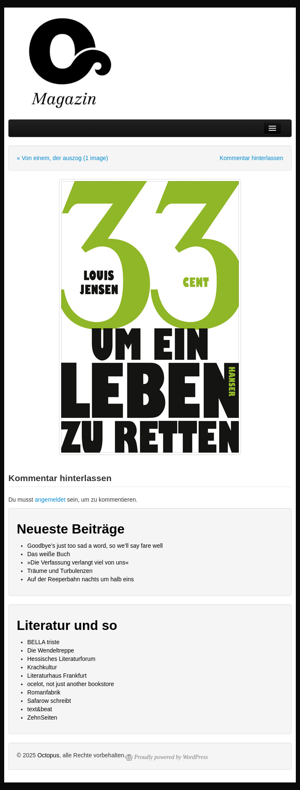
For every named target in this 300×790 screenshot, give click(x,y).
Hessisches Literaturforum (61, 658)
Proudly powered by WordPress (171, 757)
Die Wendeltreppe (50, 650)
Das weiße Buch (48, 554)
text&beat (39, 709)
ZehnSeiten (42, 717)
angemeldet (50, 499)
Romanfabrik (43, 692)
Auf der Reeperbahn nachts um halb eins (80, 579)
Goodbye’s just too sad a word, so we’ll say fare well (95, 545)
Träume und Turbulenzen (60, 570)
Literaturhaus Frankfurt (57, 675)
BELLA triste (43, 642)
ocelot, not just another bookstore (70, 684)
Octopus (48, 755)
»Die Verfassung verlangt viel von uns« (78, 562)
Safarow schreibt (49, 700)
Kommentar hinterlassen (251, 158)
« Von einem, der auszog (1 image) (62, 158)
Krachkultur (42, 667)
